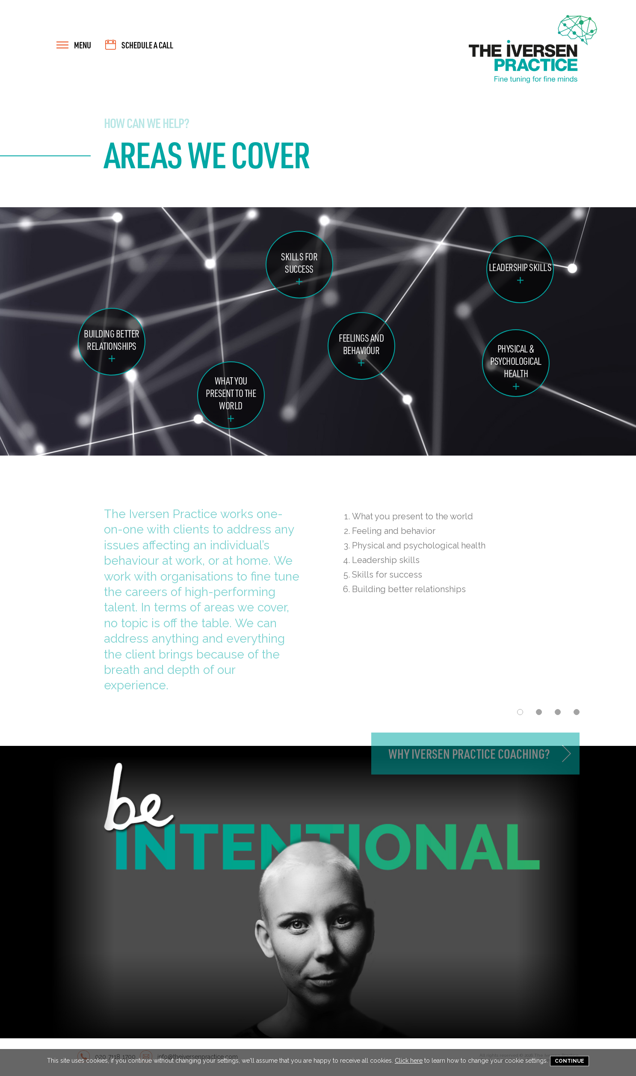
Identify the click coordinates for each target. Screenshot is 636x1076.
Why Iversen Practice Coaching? (469, 759)
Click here (409, 1060)
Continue (569, 1061)
